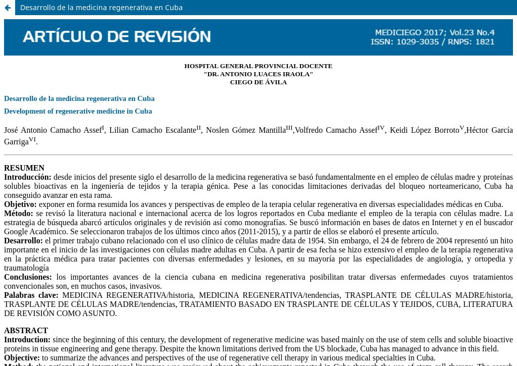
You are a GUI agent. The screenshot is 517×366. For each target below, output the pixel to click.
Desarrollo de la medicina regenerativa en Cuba (101, 7)
